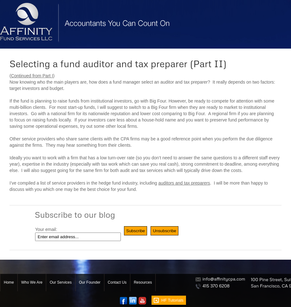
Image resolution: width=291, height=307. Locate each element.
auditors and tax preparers (184, 183)
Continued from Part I (32, 75)
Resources (143, 282)
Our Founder (90, 282)
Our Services (60, 282)
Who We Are (31, 282)
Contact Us (117, 282)
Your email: (46, 229)
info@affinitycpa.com (223, 278)
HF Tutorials (172, 300)
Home (9, 282)
